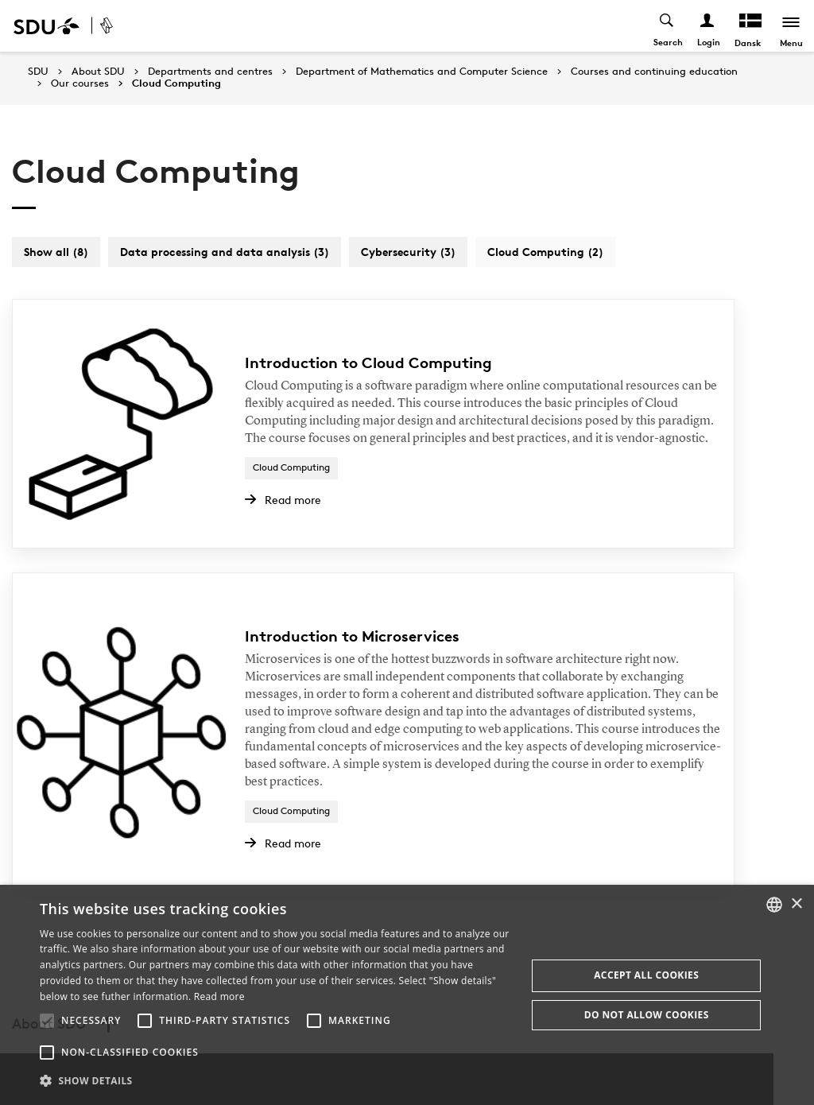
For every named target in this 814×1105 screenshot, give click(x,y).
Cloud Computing (176, 83)
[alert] (407, 995)
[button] (47, 1021)
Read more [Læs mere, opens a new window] (219, 996)
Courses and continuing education (654, 71)
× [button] (796, 904)
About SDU (98, 71)
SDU (38, 71)
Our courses (80, 83)
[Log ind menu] (706, 26)
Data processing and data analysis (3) (224, 251)
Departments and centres (210, 71)
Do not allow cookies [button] (646, 1015)
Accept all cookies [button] (646, 975)
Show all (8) (56, 251)
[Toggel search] (666, 26)
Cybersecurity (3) (408, 251)
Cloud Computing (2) (545, 251)
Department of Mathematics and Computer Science (422, 71)
